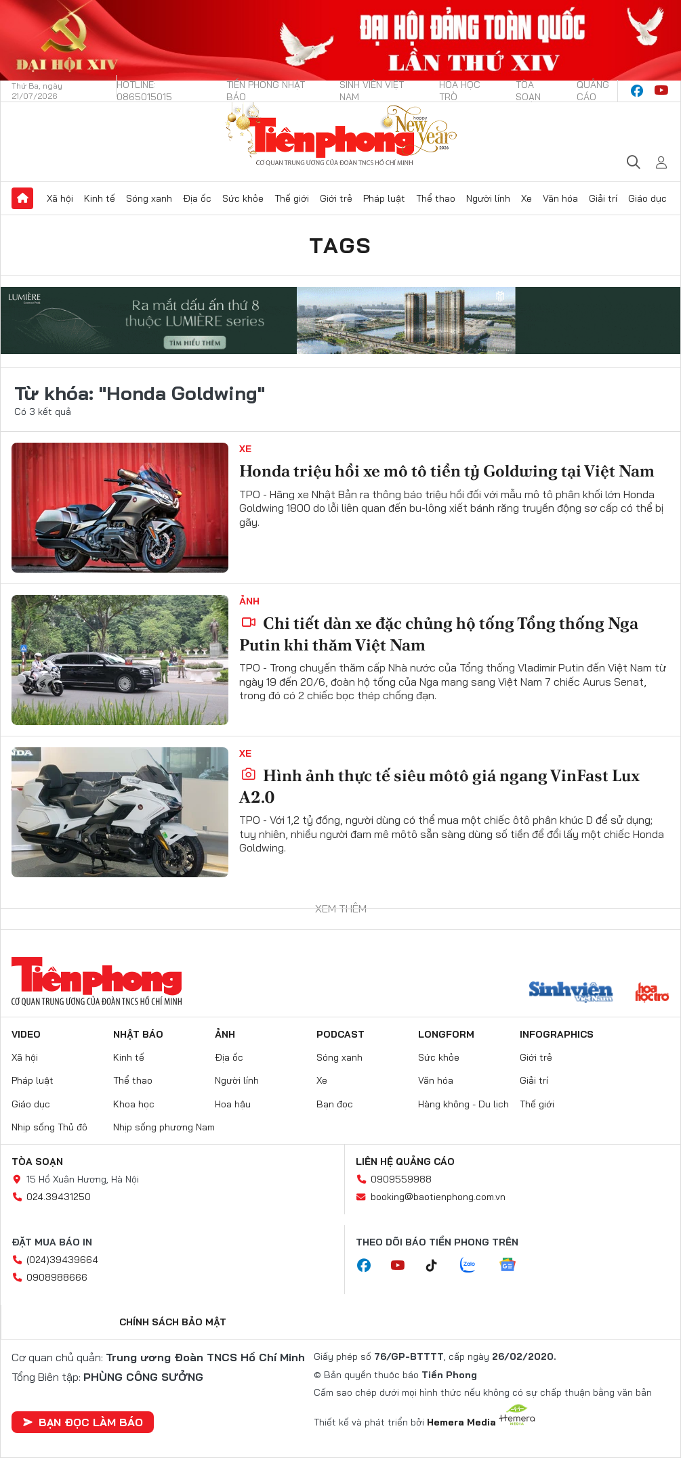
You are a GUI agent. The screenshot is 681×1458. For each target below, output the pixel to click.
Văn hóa (560, 198)
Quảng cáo (593, 91)
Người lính (488, 198)
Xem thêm (341, 908)
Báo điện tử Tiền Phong (340, 136)
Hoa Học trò (459, 91)
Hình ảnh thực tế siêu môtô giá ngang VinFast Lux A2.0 (439, 786)
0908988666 (56, 1277)
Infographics (557, 1034)
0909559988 (401, 1179)
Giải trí (603, 198)
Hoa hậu (233, 1104)
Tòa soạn (528, 91)
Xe (526, 198)
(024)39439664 (62, 1260)
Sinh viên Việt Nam (371, 91)
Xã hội (60, 198)
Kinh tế (99, 198)
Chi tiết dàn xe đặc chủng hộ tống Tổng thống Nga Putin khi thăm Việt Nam (438, 634)
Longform (446, 1034)
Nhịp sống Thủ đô (49, 1127)
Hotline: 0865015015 (144, 91)
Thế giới (291, 198)
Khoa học (133, 1104)
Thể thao (435, 198)
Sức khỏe (243, 198)
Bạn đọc (334, 1104)
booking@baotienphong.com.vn (438, 1197)
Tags (341, 245)
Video (26, 1034)
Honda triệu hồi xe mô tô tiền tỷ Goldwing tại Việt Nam (447, 470)
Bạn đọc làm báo (82, 1422)
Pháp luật (384, 198)
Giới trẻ (336, 198)
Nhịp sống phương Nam (164, 1127)
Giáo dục (647, 198)
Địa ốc (197, 198)
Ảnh (249, 601)
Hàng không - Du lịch (463, 1104)
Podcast (340, 1034)
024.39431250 (58, 1197)
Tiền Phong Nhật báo (265, 91)
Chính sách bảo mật (172, 1322)
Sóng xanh (149, 198)
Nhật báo (138, 1034)
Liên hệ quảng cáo (405, 1161)
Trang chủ (22, 198)
